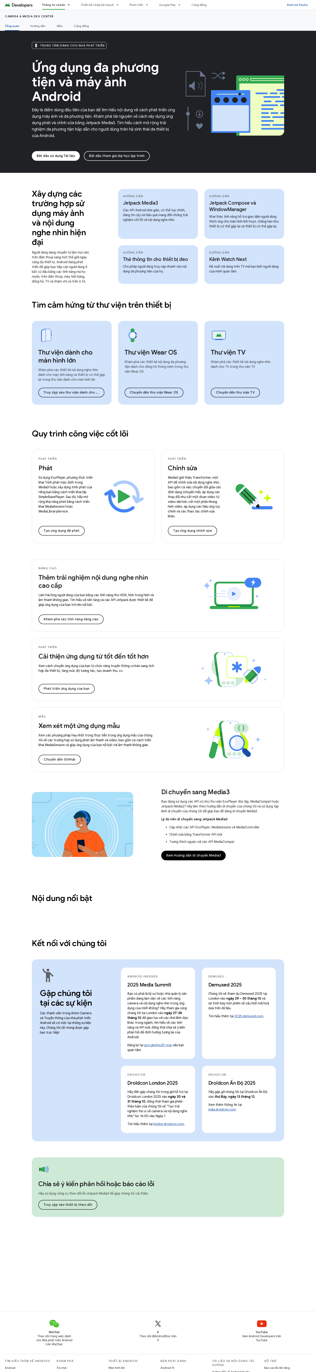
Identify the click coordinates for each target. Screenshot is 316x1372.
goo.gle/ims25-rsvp (158, 1045)
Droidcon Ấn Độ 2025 (232, 1083)
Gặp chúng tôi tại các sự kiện (66, 998)
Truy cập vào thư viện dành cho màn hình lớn (74, 393)
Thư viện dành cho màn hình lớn (65, 356)
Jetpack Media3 (140, 203)
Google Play (167, 5)
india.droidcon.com (222, 1110)
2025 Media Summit (149, 985)
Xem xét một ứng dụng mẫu (79, 726)
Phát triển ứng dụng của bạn (66, 689)
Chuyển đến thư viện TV (235, 393)
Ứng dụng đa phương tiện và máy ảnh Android (95, 82)
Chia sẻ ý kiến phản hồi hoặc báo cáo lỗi (96, 1184)
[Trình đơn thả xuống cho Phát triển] (148, 5)
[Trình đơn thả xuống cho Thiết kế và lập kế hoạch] (119, 5)
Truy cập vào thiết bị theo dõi (68, 1205)
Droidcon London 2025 (152, 1083)
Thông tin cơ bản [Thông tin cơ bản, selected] (53, 5)
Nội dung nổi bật (62, 898)
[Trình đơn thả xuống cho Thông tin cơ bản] (70, 5)
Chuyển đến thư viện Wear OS (154, 393)
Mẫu (60, 26)
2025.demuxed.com (248, 1016)
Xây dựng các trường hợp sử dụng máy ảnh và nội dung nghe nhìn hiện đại (59, 218)
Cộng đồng (199, 5)
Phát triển (136, 5)
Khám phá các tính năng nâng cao (71, 619)
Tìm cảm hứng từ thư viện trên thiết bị (101, 305)
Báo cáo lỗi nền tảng (277, 1368)
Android (10, 1368)
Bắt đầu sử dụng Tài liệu (56, 156)
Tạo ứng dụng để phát (61, 531)
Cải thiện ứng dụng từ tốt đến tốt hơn (93, 656)
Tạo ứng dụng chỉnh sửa (192, 531)
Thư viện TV (228, 352)
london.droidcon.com (168, 1124)
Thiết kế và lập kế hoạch (97, 5)
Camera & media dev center (29, 16)
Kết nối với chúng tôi (69, 943)
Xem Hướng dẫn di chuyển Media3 (193, 856)
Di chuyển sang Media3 (195, 792)
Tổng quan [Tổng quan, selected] (12, 26)
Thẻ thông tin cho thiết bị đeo (155, 259)
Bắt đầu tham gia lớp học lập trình (116, 156)
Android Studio (297, 5)
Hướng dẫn (37, 26)
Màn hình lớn (117, 1368)
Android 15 (167, 1368)
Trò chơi (62, 1368)
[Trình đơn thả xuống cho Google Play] (181, 5)
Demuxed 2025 (225, 985)
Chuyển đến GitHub (60, 760)
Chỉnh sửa (182, 468)
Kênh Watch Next (228, 259)
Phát (45, 468)
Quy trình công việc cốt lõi (80, 433)
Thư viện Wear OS (151, 352)
